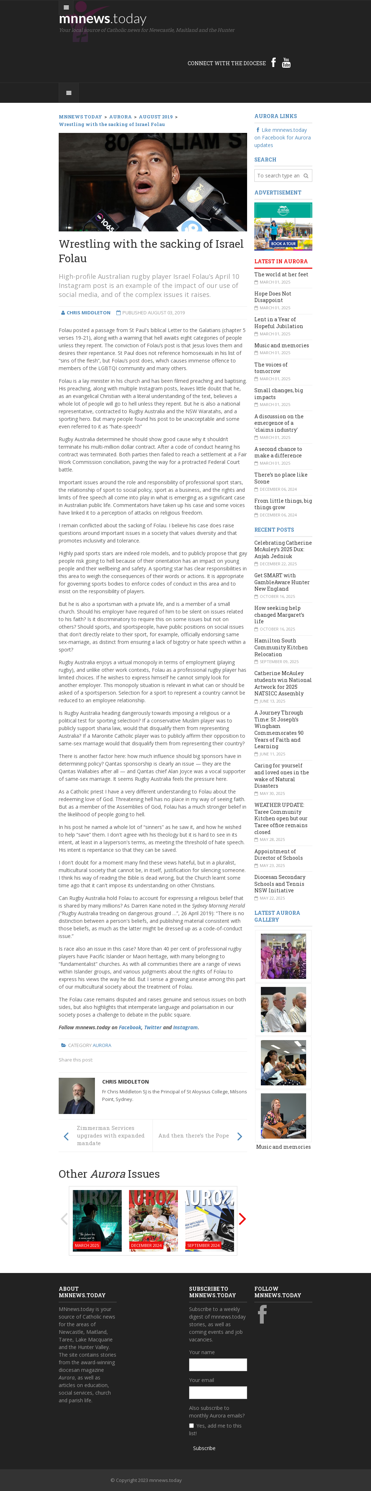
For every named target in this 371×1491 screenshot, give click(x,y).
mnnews (103, 17)
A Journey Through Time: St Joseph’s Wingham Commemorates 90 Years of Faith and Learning (279, 729)
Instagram (185, 1027)
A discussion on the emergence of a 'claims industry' (279, 423)
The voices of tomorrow (271, 368)
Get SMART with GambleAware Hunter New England (282, 582)
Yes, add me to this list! (215, 1429)
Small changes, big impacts (278, 394)
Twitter (153, 1027)
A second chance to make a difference (278, 452)
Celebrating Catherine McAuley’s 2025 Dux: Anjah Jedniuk (283, 549)
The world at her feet (281, 274)
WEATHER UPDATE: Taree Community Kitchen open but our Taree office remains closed (281, 818)
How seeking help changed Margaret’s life (279, 614)
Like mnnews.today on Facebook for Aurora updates (282, 137)
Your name (202, 1352)
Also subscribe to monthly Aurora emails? (217, 1411)
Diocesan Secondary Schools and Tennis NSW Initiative (279, 884)
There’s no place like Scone (281, 478)
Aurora (102, 1045)
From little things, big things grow (283, 504)
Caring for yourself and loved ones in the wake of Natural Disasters (281, 775)
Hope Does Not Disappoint (272, 297)
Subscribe (204, 1448)
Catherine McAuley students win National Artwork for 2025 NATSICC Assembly (283, 683)
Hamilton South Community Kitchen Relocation (281, 647)
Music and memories (281, 345)
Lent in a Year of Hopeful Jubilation (278, 323)
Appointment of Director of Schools (278, 855)
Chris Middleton (125, 1081)
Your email (201, 1380)
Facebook (130, 1027)
